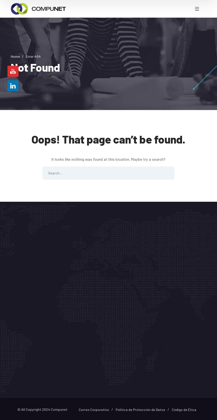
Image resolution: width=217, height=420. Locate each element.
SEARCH (168, 173)
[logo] (38, 8)
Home (15, 56)
